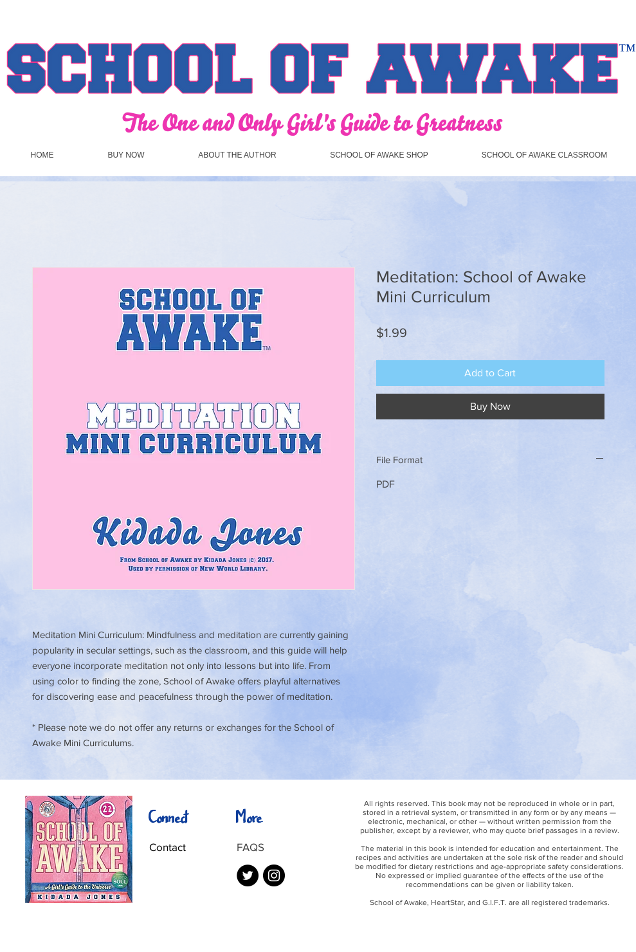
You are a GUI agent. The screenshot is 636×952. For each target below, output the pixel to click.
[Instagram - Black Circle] (274, 875)
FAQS (250, 847)
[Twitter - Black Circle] (248, 875)
